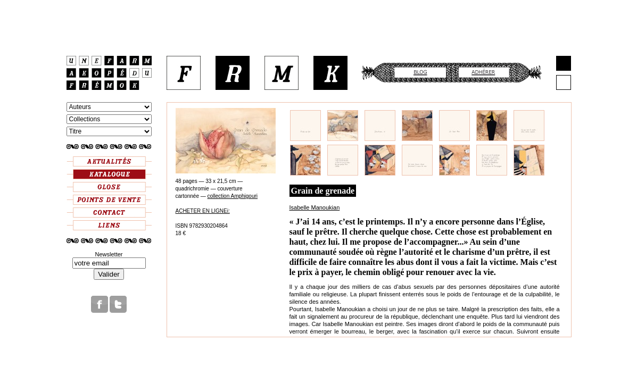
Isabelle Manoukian (314, 207)
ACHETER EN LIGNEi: (203, 211)
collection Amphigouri (233, 196)
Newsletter (109, 254)
